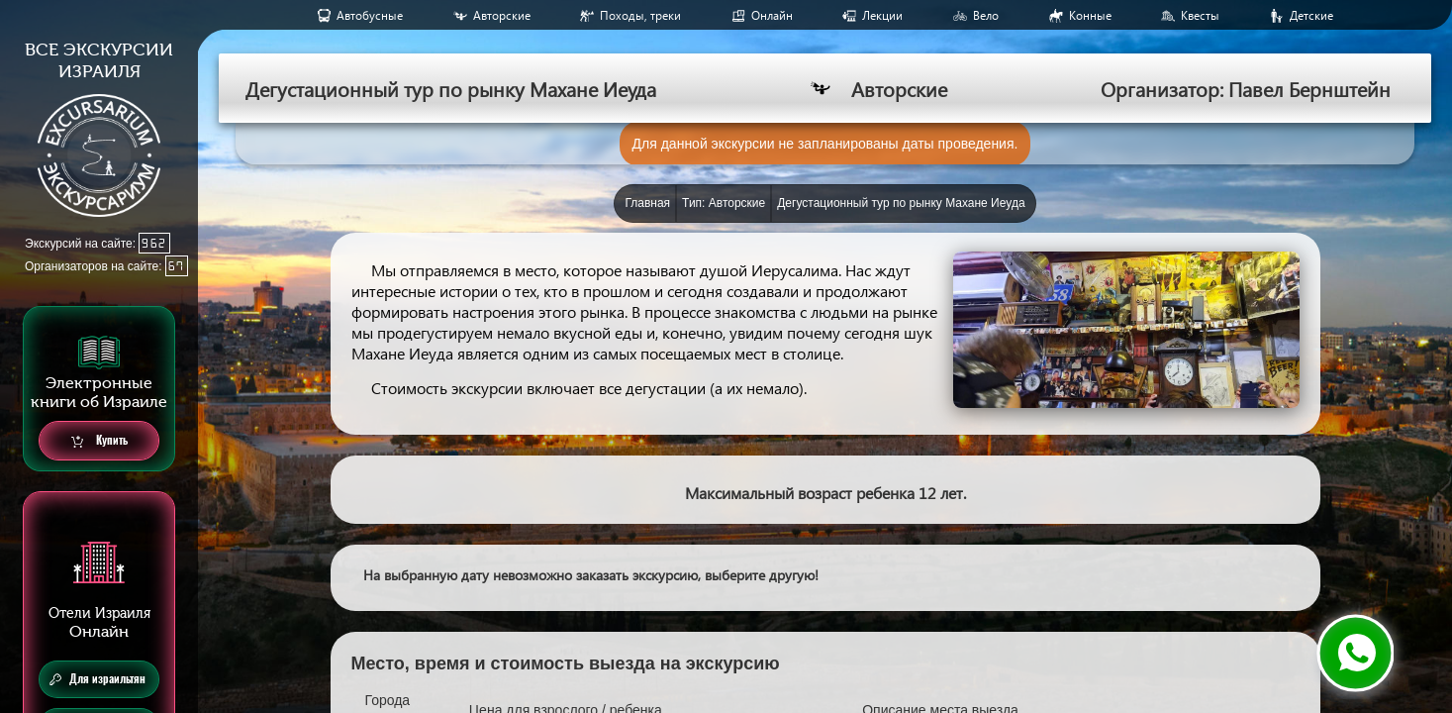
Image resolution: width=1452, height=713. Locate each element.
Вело (986, 15)
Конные (1090, 15)
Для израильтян (97, 679)
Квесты (1200, 15)
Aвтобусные (370, 15)
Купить (99, 441)
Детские (1311, 15)
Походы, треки (640, 15)
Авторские (502, 15)
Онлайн (772, 15)
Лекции (882, 15)
